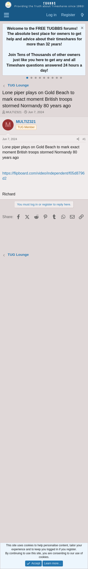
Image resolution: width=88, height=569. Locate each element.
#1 (84, 139)
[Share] (78, 139)
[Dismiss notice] (82, 28)
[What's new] (82, 15)
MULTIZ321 (14, 112)
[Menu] (6, 15)
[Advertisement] (44, 400)
